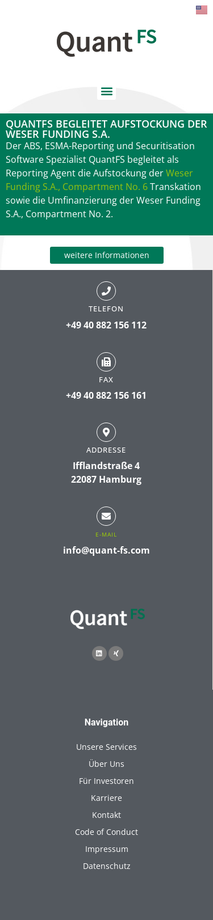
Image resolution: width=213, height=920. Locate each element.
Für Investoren (106, 780)
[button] (106, 90)
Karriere (106, 797)
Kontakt (106, 814)
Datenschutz (107, 865)
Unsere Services (106, 746)
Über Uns (106, 763)
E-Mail (106, 534)
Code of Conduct (106, 831)
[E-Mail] (106, 516)
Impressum (106, 848)
